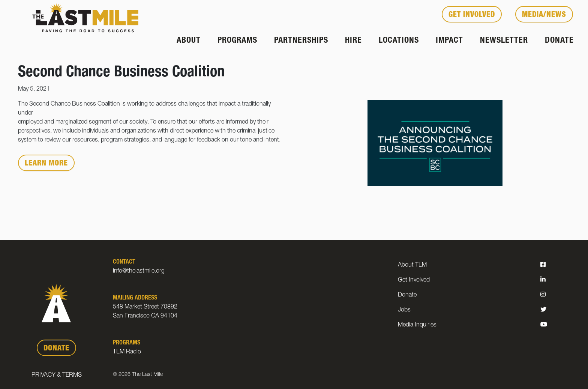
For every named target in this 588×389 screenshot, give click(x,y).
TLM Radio (127, 352)
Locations (399, 41)
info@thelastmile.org (139, 271)
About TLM (412, 265)
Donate (559, 41)
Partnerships (301, 41)
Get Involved (471, 15)
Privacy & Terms (57, 376)
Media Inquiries (417, 325)
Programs (237, 41)
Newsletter (504, 41)
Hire (353, 41)
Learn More (46, 164)
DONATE (56, 349)
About (189, 41)
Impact (449, 41)
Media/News (544, 15)
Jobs (404, 310)
